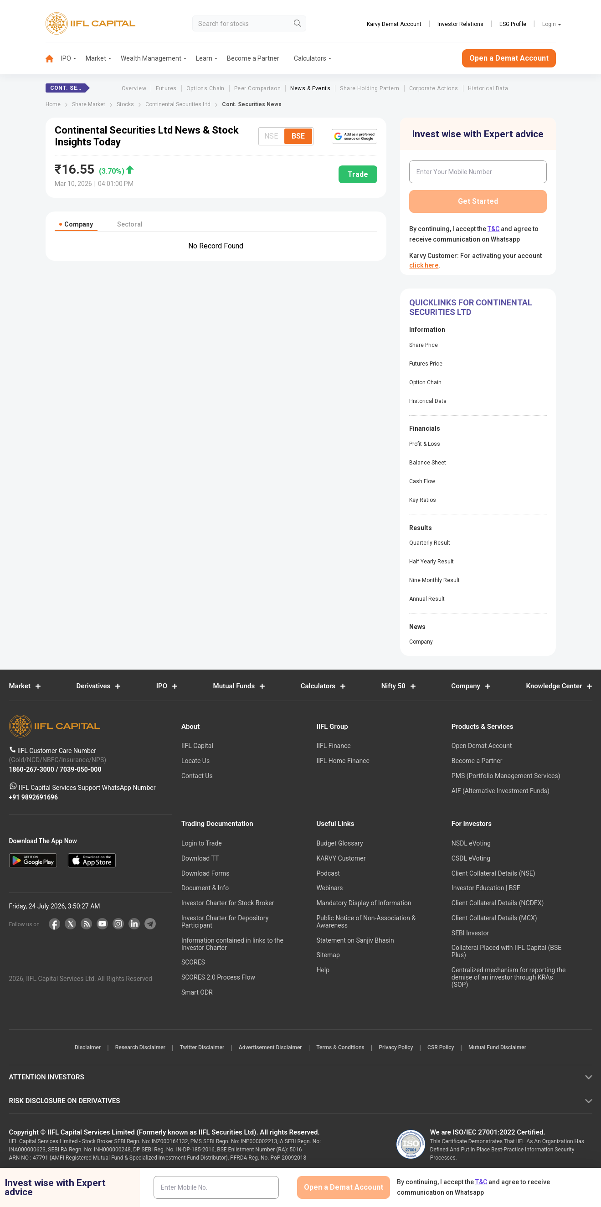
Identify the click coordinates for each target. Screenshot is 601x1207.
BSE (298, 136)
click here (423, 265)
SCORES (193, 962)
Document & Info (205, 888)
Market (96, 58)
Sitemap (327, 955)
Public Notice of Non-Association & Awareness (366, 921)
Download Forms (205, 873)
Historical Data (488, 88)
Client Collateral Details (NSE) (493, 873)
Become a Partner (253, 58)
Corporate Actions (433, 88)
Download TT (200, 858)
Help (322, 970)
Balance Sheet (427, 462)
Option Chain (425, 382)
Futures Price (425, 364)
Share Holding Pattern (369, 88)
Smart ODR (197, 992)
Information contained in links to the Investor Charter (232, 944)
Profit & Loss (424, 444)
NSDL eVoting (471, 843)
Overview (134, 88)
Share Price (423, 345)
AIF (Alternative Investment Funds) (501, 790)
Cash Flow (422, 481)
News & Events (310, 88)
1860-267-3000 (32, 769)
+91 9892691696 (33, 797)
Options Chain (205, 88)
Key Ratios (422, 500)
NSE (271, 136)
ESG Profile (512, 24)
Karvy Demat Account (394, 24)
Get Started (478, 201)
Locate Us (195, 760)
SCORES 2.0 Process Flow (218, 977)
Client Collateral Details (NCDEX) (498, 903)
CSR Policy (455, 1048)
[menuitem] (53, 58)
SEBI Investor (470, 933)
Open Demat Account (482, 745)
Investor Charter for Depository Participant (224, 921)
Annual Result (427, 599)
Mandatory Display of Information (363, 903)
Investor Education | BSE (486, 888)
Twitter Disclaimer (193, 1048)
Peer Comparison (257, 88)
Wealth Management (151, 58)
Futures (166, 88)
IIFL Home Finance (342, 760)
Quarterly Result (429, 543)
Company (421, 642)
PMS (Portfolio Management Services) (506, 775)
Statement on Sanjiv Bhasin (355, 940)
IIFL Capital (197, 745)
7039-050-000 (80, 769)
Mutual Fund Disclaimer (517, 1048)
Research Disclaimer (126, 1048)
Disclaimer (68, 1048)
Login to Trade (201, 843)
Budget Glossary (339, 843)
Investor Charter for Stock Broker (227, 903)
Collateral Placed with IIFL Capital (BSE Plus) (506, 951)
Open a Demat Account (509, 58)
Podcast (327, 873)
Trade (358, 174)
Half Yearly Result (431, 561)
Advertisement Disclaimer (267, 1048)
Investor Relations (460, 24)
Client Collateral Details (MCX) (494, 918)
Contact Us (197, 775)
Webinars (329, 888)
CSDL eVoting (471, 858)
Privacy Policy (404, 1048)
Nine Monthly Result (434, 580)
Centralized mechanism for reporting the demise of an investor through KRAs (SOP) (509, 977)
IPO (66, 58)
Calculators (310, 58)
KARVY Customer (340, 858)
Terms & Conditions (343, 1048)
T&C (493, 228)
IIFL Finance (333, 745)
